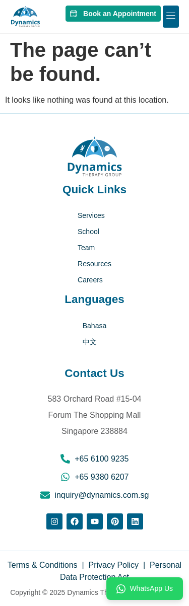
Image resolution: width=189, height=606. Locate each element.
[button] (171, 17)
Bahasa (94, 326)
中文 (90, 342)
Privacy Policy (114, 565)
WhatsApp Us (144, 588)
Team (86, 248)
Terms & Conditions (44, 565)
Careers (90, 280)
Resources (94, 264)
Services (91, 215)
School (88, 232)
